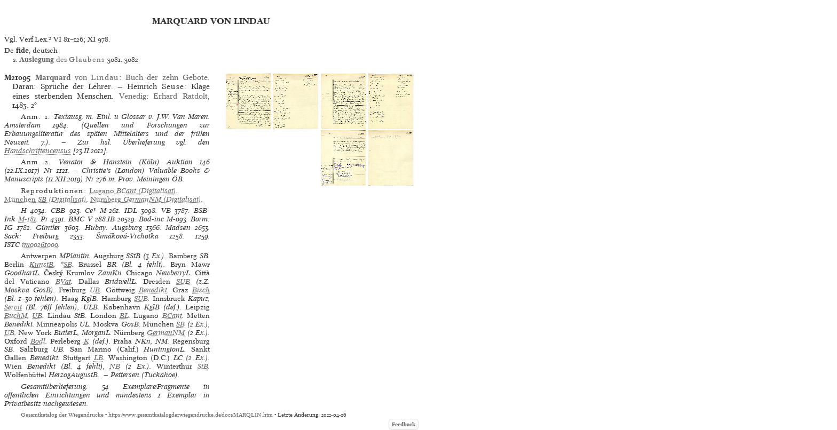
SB (68, 264)
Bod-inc (151, 219)
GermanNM (166, 332)
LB (98, 357)
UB (95, 289)
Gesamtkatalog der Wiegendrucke (62, 414)
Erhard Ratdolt (180, 96)
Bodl (37, 341)
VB (166, 210)
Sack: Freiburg (31, 236)
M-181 (27, 219)
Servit (13, 307)
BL (124, 315)
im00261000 (40, 244)
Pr (44, 219)
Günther (48, 227)
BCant (172, 315)
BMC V (80, 219)
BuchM (15, 315)
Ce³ (90, 210)
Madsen (178, 227)
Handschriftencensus (37, 150)
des (62, 59)
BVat (63, 281)
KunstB (41, 264)
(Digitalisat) (132, 190)
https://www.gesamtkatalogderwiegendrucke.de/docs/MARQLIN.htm (190, 414)
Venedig (132, 96)
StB (203, 366)
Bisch (201, 289)
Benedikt (153, 289)
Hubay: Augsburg (113, 227)
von (77, 77)
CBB (58, 210)
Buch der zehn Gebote (166, 77)
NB (114, 366)
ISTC (12, 244)
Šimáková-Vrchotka (127, 236)
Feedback (403, 424)
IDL (130, 210)
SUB (183, 281)
